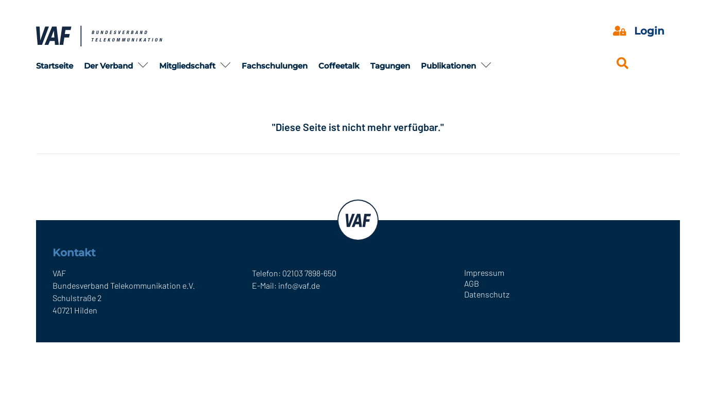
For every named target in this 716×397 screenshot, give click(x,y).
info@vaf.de (299, 285)
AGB (471, 283)
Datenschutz (486, 294)
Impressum (484, 272)
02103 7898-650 (309, 273)
